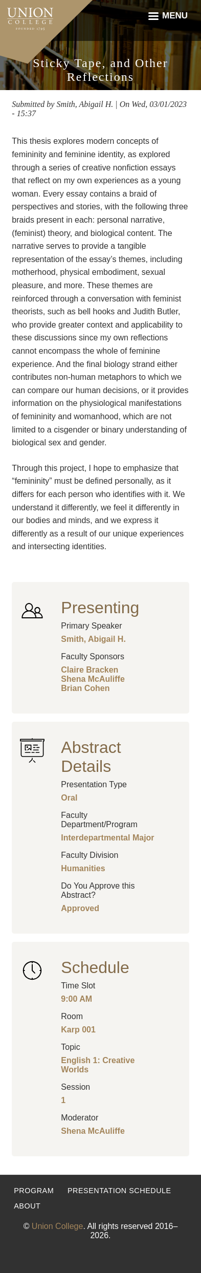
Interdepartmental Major (107, 837)
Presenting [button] (100, 607)
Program (34, 1190)
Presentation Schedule (119, 1190)
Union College (57, 1226)
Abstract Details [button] (91, 756)
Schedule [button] (95, 967)
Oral (69, 797)
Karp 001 (78, 1029)
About (27, 1206)
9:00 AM (76, 999)
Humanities (83, 868)
